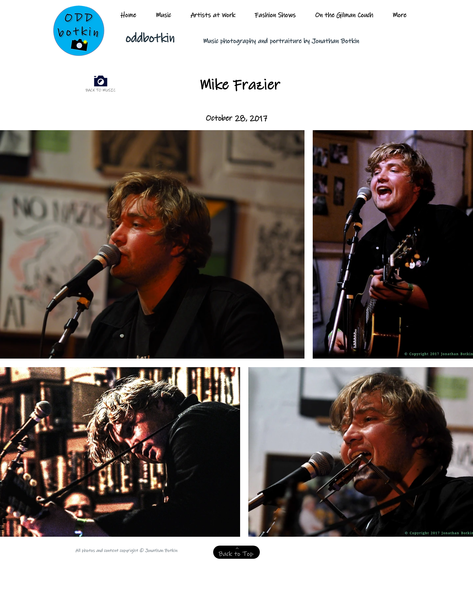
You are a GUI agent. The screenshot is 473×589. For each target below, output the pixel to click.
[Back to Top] (236, 552)
